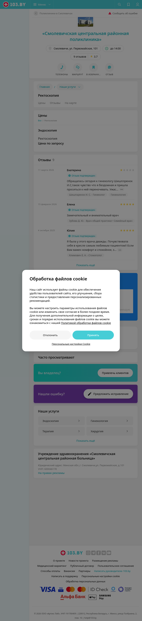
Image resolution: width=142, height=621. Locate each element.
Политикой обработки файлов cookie (86, 323)
